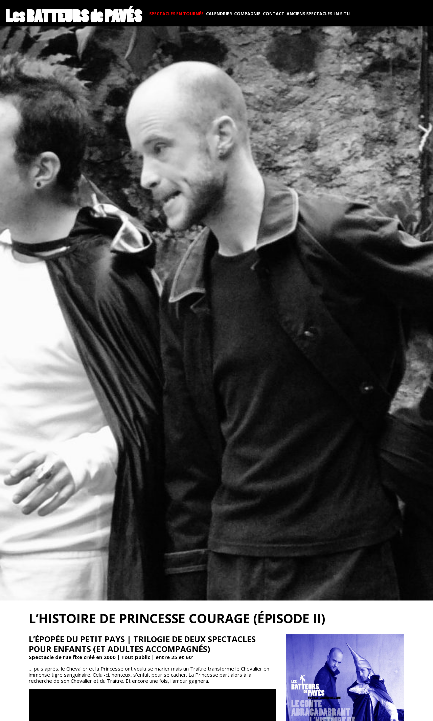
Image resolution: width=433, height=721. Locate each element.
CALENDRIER (219, 13)
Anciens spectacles (309, 13)
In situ (342, 13)
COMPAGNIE (247, 13)
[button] (216, 312)
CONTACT (273, 13)
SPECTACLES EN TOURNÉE (176, 13)
